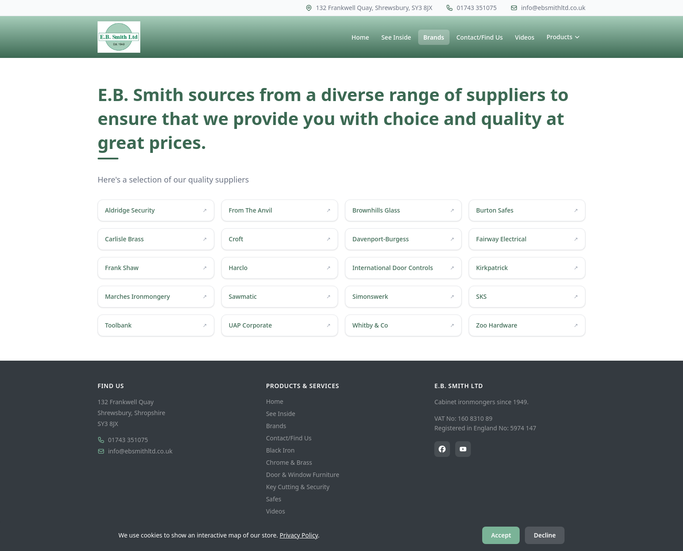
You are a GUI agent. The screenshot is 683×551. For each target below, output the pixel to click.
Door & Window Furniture (302, 474)
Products (563, 37)
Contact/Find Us (479, 37)
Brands (433, 37)
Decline (545, 535)
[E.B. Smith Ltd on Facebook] (442, 449)
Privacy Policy (299, 535)
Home (360, 37)
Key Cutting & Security (298, 487)
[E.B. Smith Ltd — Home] (119, 37)
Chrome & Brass (289, 462)
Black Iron (280, 450)
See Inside (396, 37)
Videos (524, 37)
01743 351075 (123, 440)
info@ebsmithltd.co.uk (135, 451)
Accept (501, 535)
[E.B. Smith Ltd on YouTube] (463, 449)
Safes (273, 499)
